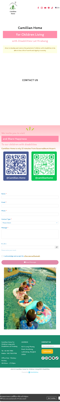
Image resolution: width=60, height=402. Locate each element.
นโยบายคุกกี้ (22, 398)
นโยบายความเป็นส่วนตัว (32, 256)
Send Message (30, 262)
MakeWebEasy (34, 372)
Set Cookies (51, 398)
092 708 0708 (12, 353)
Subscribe (47, 351)
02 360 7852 (8, 351)
